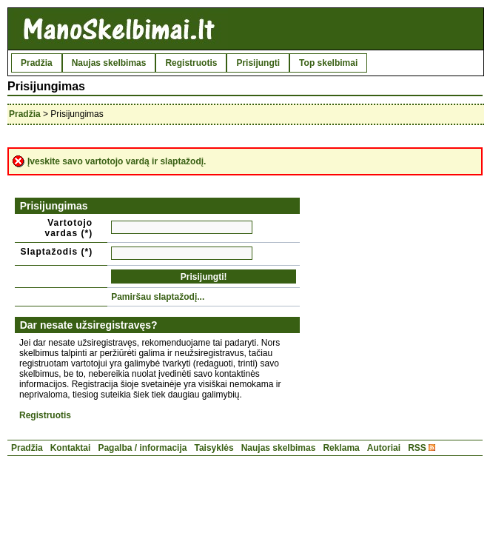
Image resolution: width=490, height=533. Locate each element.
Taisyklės (213, 448)
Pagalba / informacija (142, 448)
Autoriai (383, 448)
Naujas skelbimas (109, 63)
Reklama (341, 448)
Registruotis (191, 63)
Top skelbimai (328, 63)
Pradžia (37, 63)
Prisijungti (258, 63)
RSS (417, 448)
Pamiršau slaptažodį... (157, 297)
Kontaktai (70, 448)
